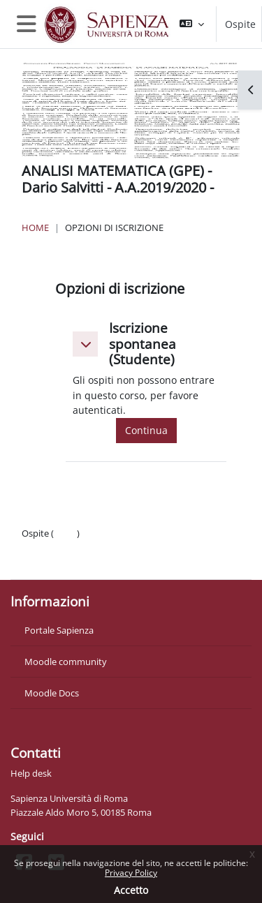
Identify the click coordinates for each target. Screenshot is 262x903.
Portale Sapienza (59, 630)
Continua (146, 430)
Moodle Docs (51, 693)
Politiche (39, 547)
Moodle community (65, 661)
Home (35, 227)
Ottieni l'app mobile (62, 561)
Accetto (131, 890)
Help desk (31, 773)
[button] (191, 24)
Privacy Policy (131, 873)
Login (65, 533)
